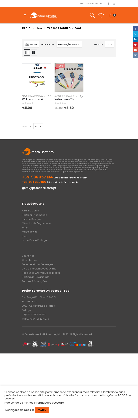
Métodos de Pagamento (36, 223)
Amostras (27, 96)
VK (135, 55)
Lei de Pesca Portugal (34, 240)
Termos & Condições (34, 281)
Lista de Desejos (31, 219)
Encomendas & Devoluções (38, 264)
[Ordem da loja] (69, 44)
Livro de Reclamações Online (39, 268)
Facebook (135, 28)
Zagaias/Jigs (39, 96)
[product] (36, 77)
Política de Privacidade (35, 277)
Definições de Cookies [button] (19, 410)
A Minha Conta (30, 210)
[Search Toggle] (92, 15)
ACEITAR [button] (42, 410)
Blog (24, 236)
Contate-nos (29, 260)
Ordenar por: (48, 44)
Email (135, 49)
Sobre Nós (28, 256)
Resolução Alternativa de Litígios (41, 273)
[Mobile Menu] (25, 15)
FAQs (25, 227)
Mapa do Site (30, 231)
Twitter (135, 34)
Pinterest (135, 44)
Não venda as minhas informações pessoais (34, 402)
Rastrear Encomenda (34, 215)
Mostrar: (98, 44)
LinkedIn (135, 39)
